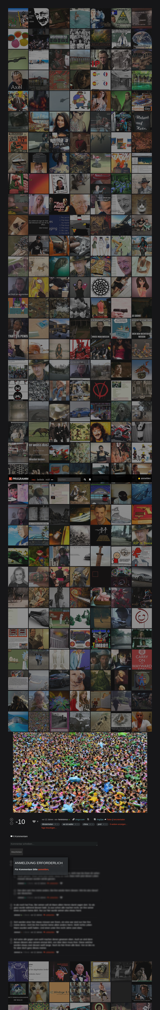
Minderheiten (47, 472)
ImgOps (100, 468)
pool (99, 472)
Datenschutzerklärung (85, 1006)
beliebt (40, 5)
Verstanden (149, 1004)
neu (33, 5)
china (85, 472)
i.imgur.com (80, 468)
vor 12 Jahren (47, 468)
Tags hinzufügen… (49, 476)
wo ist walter (68, 472)
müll (48, 5)
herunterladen (119, 468)
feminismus (63, 468)
